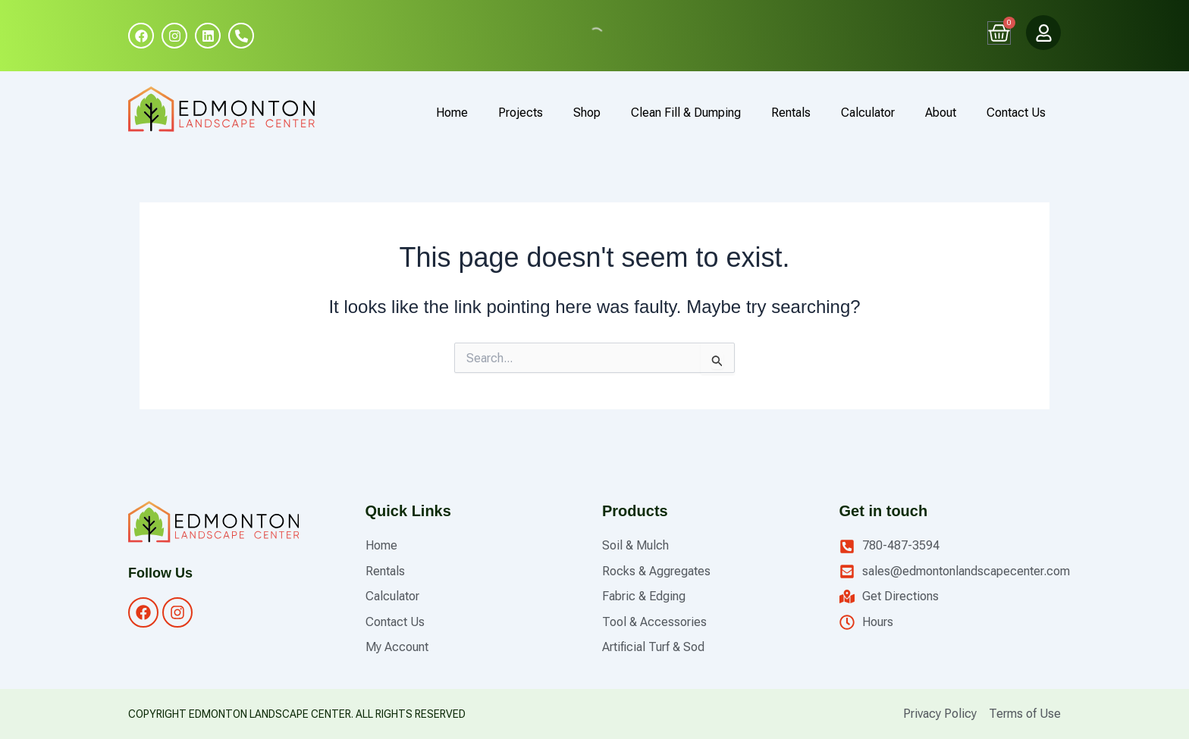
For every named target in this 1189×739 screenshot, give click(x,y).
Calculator (868, 112)
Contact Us (1016, 112)
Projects (520, 112)
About (940, 112)
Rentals (791, 112)
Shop (587, 112)
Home (452, 112)
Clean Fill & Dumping (686, 112)
